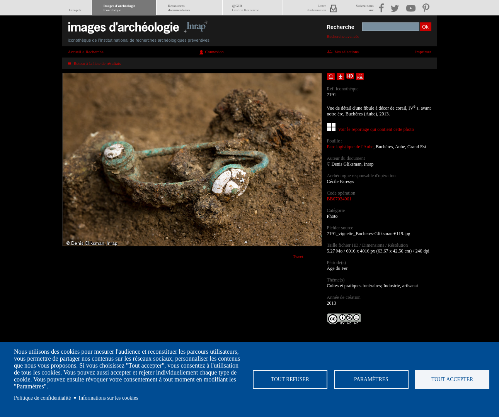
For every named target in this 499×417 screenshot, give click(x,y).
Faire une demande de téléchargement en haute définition (350, 76)
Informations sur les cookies (108, 398)
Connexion (214, 51)
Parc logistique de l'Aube (350, 146)
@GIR (245, 8)
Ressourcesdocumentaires (179, 8)
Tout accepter (452, 379)
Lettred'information (316, 8)
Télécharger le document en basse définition (340, 76)
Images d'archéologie (119, 8)
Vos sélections (347, 51)
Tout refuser (290, 379)
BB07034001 (339, 199)
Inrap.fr (75, 10)
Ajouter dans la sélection (331, 76)
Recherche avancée (343, 36)
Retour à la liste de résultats (97, 63)
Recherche (340, 27)
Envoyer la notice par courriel (360, 76)
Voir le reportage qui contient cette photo (376, 129)
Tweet (298, 256)
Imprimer (423, 51)
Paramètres (371, 379)
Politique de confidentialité (42, 398)
